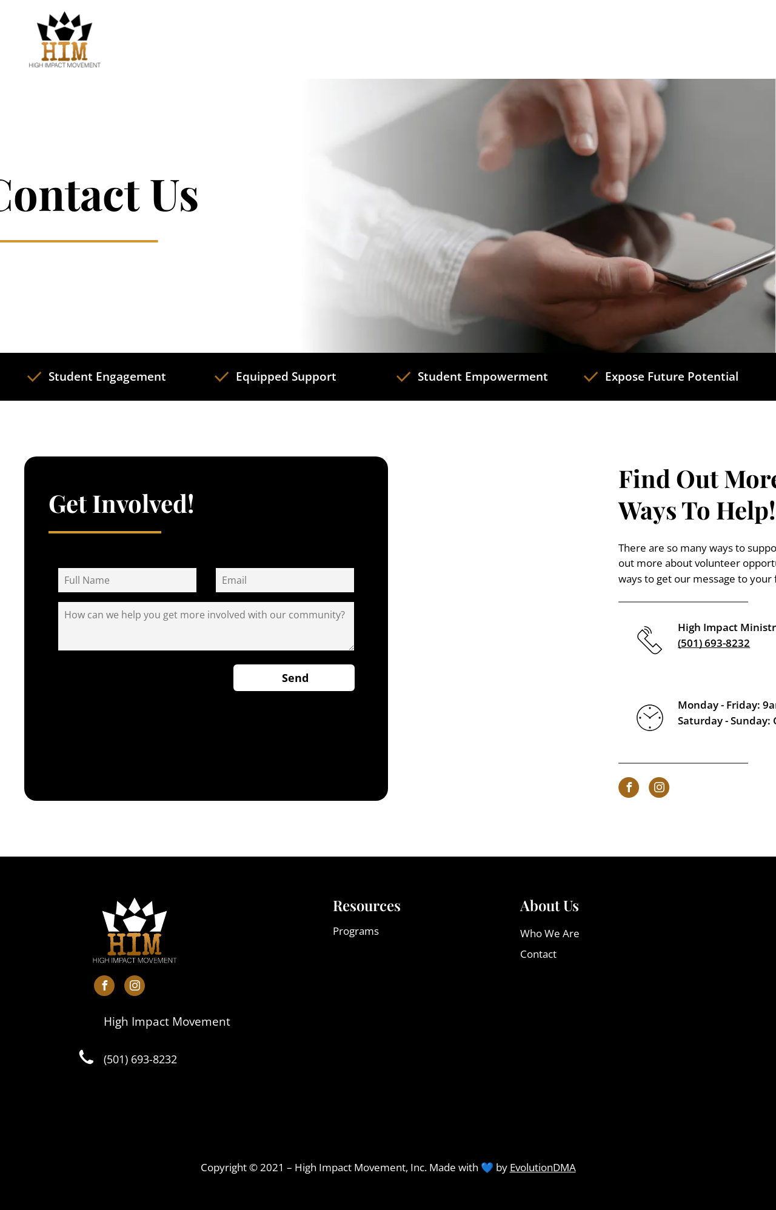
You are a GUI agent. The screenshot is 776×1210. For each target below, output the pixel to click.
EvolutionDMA (543, 1167)
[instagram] (713, 789)
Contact (538, 954)
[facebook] (683, 789)
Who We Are (550, 933)
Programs (356, 931)
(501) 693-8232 (140, 1059)
